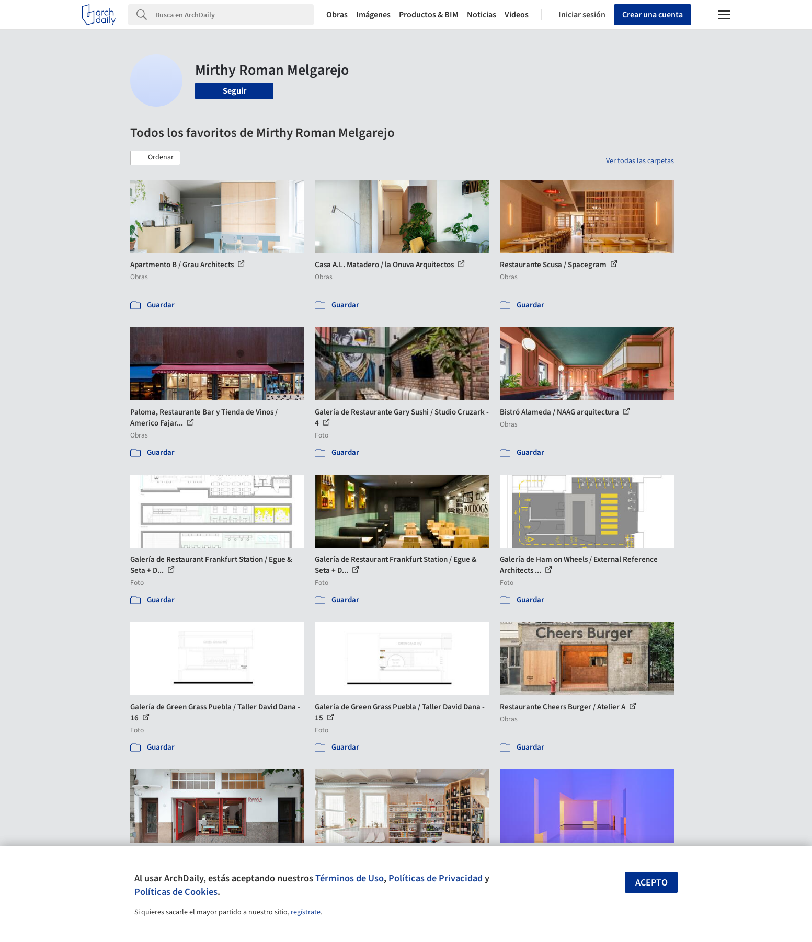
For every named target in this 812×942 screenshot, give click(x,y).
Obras (337, 14)
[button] (155, 158)
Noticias (481, 14)
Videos (517, 14)
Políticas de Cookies (176, 892)
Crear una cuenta (652, 14)
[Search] (234, 14)
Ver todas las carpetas (640, 161)
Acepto (651, 882)
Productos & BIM (429, 14)
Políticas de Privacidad (435, 878)
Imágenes (373, 14)
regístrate (306, 912)
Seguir (234, 91)
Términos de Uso (349, 878)
